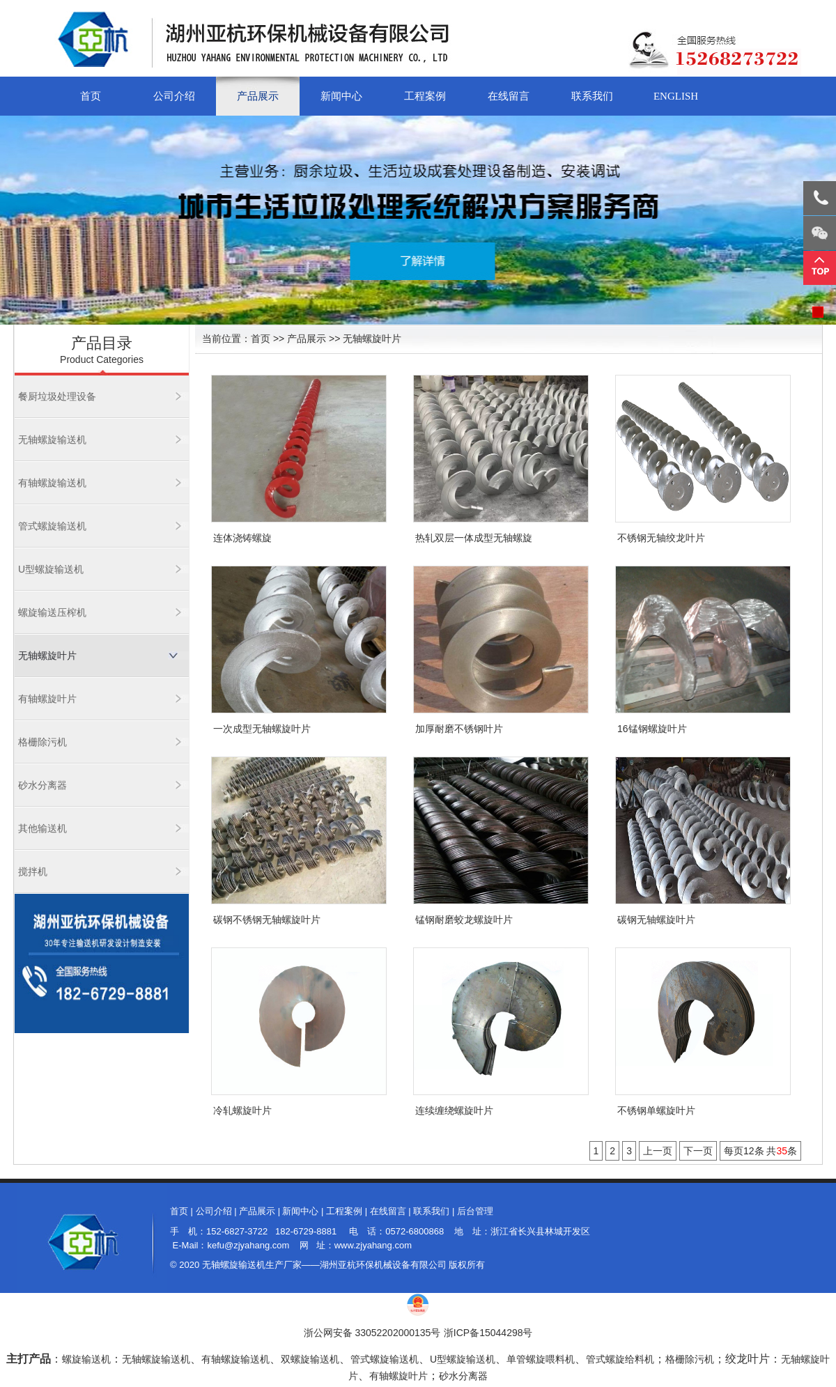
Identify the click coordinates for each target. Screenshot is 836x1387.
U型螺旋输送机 (51, 569)
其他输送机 (42, 828)
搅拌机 (32, 871)
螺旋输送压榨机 (52, 612)
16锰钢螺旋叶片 (652, 728)
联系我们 (592, 96)
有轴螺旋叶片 (47, 698)
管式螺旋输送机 (52, 526)
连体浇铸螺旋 (242, 537)
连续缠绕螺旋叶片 (454, 1110)
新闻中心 (341, 96)
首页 (90, 96)
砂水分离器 (42, 785)
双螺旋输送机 (310, 1359)
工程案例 (425, 96)
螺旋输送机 (86, 1359)
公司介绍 (174, 96)
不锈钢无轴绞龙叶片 (661, 537)
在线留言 (508, 96)
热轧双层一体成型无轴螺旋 (473, 537)
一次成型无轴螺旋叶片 (262, 728)
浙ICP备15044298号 (488, 1332)
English (675, 96)
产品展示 (258, 96)
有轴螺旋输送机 (52, 482)
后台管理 (475, 1211)
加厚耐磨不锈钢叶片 (459, 728)
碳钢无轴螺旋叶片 (656, 919)
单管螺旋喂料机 (540, 1359)
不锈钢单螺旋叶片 (656, 1110)
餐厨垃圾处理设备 (57, 396)
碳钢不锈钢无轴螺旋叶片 (266, 919)
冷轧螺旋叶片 (242, 1110)
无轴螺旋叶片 (47, 655)
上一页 (657, 1150)
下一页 (698, 1150)
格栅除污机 (42, 741)
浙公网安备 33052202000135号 (372, 1332)
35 (781, 1150)
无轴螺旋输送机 (52, 439)
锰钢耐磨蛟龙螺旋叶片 (464, 919)
